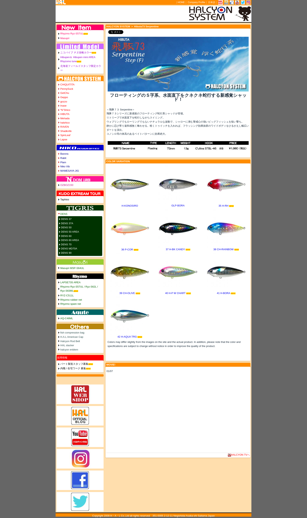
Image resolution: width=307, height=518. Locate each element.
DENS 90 (66, 252)
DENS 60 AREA (70, 240)
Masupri (64, 38)
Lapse (63, 139)
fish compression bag (72, 332)
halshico (65, 122)
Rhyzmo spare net (70, 303)
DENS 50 (66, 227)
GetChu (64, 92)
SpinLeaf (65, 135)
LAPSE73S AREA (70, 282)
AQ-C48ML (66, 318)
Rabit (63, 158)
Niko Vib (65, 166)
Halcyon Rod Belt (70, 341)
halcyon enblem (69, 349)
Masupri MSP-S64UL (72, 268)
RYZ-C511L (67, 295)
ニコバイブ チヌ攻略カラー (76, 52)
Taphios (64, 199)
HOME (181, 2)
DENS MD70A (69, 248)
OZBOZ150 (66, 185)
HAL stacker (67, 345)
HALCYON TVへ (239, 454)
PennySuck (66, 88)
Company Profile (196, 2)
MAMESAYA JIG (69, 170)
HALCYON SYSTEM (118, 26)
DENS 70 (66, 244)
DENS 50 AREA (70, 231)
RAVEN (64, 126)
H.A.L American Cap (71, 336)
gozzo (63, 101)
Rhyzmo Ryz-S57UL (71, 33)
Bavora (64, 153)
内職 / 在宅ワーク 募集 (73, 368)
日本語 (211, 2)
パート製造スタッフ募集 (74, 363)
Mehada (65, 118)
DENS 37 (66, 219)
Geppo (64, 97)
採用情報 (62, 357)
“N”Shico (65, 109)
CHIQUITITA (67, 84)
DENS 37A (67, 223)
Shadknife (66, 131)
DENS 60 (66, 236)
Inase (63, 105)
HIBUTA (65, 114)
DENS (63, 213)
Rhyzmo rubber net (71, 299)
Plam (63, 162)
